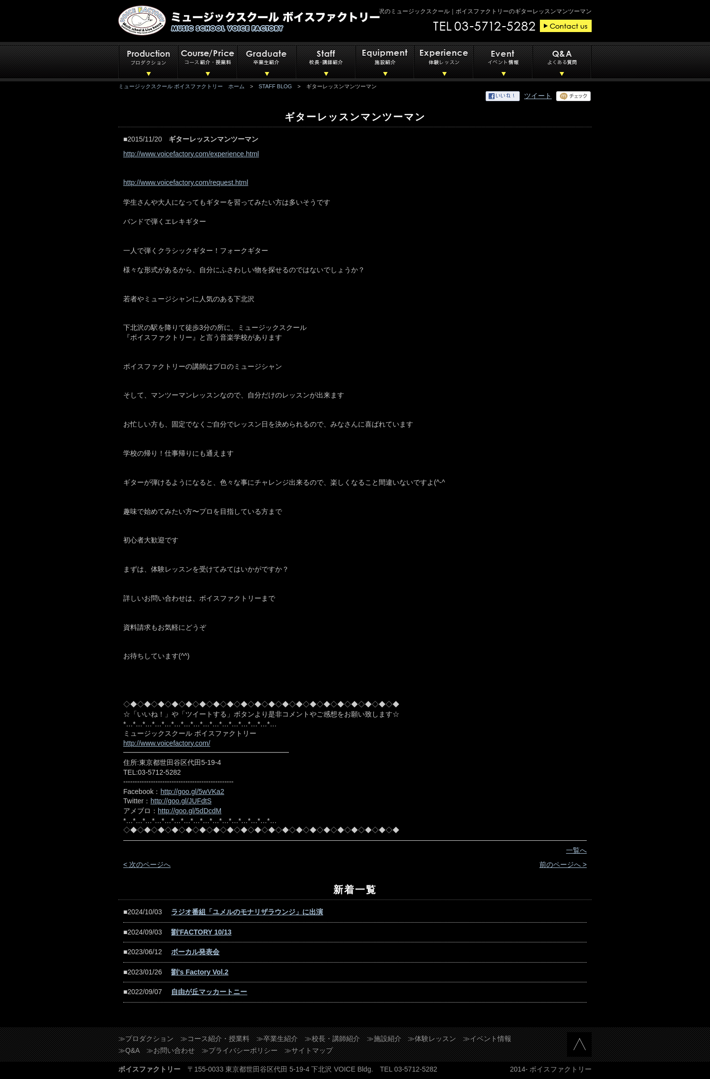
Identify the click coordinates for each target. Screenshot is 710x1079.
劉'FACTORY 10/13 (201, 932)
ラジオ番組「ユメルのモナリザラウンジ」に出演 (247, 912)
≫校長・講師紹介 (332, 1039)
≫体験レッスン (432, 1039)
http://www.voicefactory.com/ (166, 743)
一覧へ (576, 850)
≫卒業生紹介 (277, 1039)
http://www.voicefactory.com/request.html (185, 182)
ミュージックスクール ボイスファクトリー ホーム (181, 86)
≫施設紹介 (384, 1039)
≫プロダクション (146, 1039)
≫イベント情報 (487, 1039)
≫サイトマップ (308, 1050)
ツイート (538, 96)
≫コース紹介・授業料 (214, 1039)
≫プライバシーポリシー (240, 1050)
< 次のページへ (147, 864)
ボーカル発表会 (195, 952)
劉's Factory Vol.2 (199, 972)
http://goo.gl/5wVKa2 (192, 791)
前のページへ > (563, 864)
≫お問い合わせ (170, 1050)
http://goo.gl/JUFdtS (181, 801)
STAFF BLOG (275, 86)
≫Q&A (129, 1050)
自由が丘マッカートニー (209, 992)
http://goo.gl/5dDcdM (189, 811)
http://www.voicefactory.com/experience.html (191, 154)
